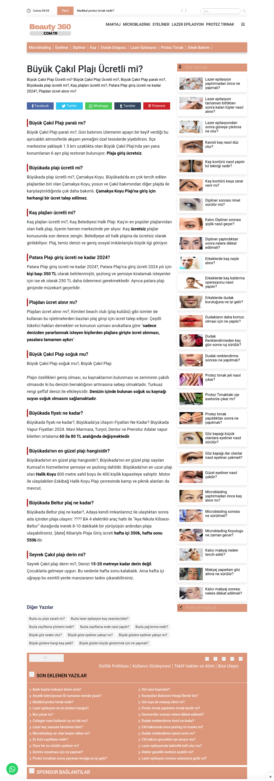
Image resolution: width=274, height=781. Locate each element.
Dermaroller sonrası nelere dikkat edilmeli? (173, 714)
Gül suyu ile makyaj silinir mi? (163, 702)
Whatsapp (98, 106)
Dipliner (79, 47)
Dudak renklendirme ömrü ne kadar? (168, 721)
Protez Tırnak (172, 47)
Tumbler (127, 106)
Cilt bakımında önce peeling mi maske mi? (172, 727)
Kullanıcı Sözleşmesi (151, 665)
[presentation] (182, 11)
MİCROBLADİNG (136, 24)
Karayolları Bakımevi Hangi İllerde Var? (170, 696)
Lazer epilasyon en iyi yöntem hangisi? (61, 708)
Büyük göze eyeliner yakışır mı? (90, 635)
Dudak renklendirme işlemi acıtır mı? (168, 733)
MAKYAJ (113, 24)
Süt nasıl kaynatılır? (156, 689)
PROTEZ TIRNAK (220, 24)
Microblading (40, 47)
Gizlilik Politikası (114, 665)
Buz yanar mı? (43, 714)
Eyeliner (61, 47)
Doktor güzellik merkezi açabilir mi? (167, 752)
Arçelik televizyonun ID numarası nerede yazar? (67, 696)
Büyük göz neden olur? (45, 635)
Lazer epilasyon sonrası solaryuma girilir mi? (174, 758)
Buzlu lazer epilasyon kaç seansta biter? (100, 619)
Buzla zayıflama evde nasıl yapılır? (105, 627)
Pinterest (156, 106)
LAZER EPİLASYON (188, 24)
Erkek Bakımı (199, 47)
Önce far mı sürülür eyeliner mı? (56, 746)
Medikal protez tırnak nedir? (95, 10)
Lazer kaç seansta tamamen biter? (58, 727)
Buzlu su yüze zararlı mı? (47, 619)
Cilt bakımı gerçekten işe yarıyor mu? (169, 739)
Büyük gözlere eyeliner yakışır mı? (143, 635)
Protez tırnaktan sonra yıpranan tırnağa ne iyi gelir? (70, 758)
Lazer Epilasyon (143, 47)
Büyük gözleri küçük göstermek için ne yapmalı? (113, 643)
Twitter (69, 106)
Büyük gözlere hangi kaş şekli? (51, 643)
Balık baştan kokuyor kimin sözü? (57, 689)
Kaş (93, 47)
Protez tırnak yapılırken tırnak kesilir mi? (171, 708)
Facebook (40, 106)
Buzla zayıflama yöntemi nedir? (51, 627)
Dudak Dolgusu (113, 47)
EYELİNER (161, 24)
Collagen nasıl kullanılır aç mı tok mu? (60, 721)
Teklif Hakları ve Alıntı (194, 665)
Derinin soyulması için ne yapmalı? (58, 752)
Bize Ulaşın (228, 665)
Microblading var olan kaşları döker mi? (61, 733)
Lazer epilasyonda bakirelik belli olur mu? (172, 746)
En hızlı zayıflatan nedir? (50, 739)
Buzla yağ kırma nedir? (151, 627)
